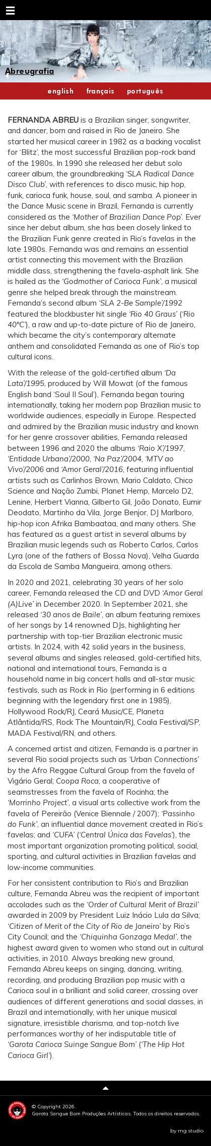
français (100, 91)
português (145, 91)
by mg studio (186, 1130)
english (60, 91)
